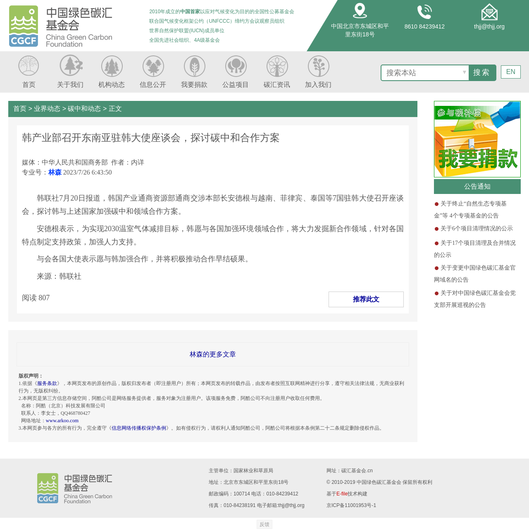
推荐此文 (366, 299)
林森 (55, 172)
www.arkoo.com (62, 420)
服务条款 (47, 383)
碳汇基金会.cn (357, 471)
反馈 (264, 524)
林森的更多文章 (213, 354)
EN (510, 71)
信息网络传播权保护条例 (139, 428)
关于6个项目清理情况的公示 (477, 228)
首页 (19, 108)
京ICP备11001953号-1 (351, 505)
